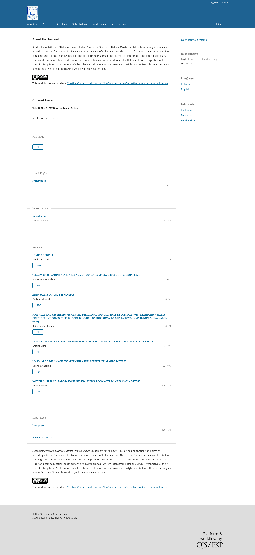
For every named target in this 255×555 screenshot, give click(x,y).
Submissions (79, 24)
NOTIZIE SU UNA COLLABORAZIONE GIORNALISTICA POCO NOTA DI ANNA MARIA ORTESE (86, 381)
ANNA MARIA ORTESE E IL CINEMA (53, 294)
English (185, 89)
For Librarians (188, 120)
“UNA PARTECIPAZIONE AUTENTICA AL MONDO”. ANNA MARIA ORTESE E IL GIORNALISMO (86, 274)
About (31, 24)
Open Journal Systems (194, 39)
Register (214, 2)
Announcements (120, 24)
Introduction (39, 216)
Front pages (39, 180)
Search (220, 24)
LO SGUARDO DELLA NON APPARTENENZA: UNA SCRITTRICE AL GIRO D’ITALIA (79, 361)
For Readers (187, 110)
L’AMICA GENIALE (42, 255)
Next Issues (99, 24)
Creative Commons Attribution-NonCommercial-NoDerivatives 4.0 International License (117, 83)
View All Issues (40, 437)
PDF (38, 147)
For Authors (187, 115)
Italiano (185, 84)
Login (225, 2)
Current (46, 24)
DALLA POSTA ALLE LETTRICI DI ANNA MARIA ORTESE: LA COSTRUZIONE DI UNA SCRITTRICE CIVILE (92, 341)
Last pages (38, 425)
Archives (62, 24)
